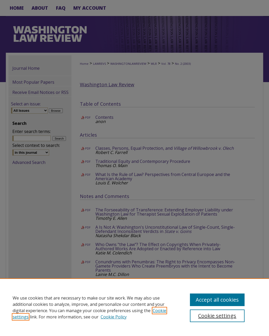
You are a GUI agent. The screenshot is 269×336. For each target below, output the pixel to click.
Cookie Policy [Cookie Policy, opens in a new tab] (114, 317)
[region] (134, 307)
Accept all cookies (217, 299)
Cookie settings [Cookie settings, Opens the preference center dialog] (217, 315)
